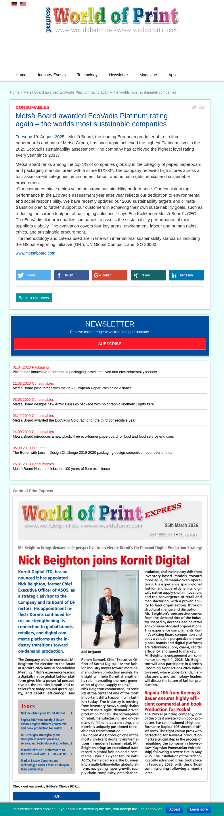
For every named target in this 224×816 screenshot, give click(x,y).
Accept (174, 809)
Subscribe (110, 343)
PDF (56, 796)
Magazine (148, 75)
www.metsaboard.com (35, 253)
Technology (87, 75)
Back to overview (34, 297)
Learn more (199, 809)
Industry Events (52, 75)
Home (21, 75)
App (172, 75)
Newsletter (118, 75)
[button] (33, 275)
